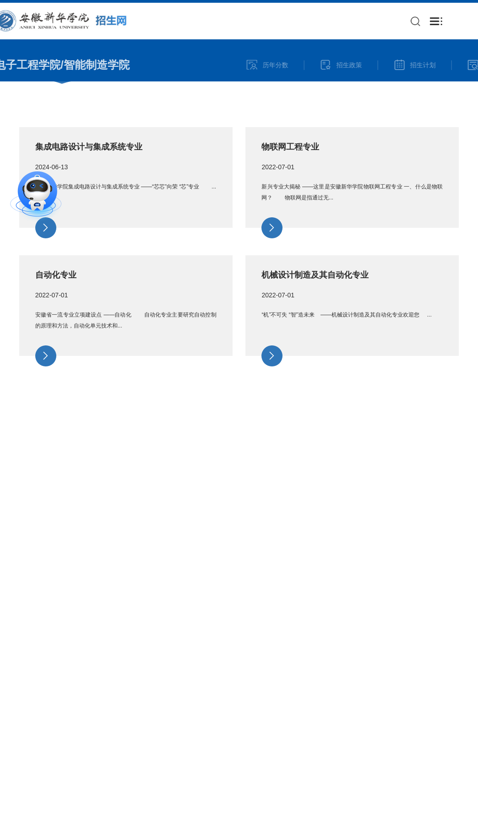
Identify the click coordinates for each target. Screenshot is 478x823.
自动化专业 (55, 296)
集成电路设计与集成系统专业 (88, 168)
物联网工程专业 (290, 168)
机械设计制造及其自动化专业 (315, 296)
